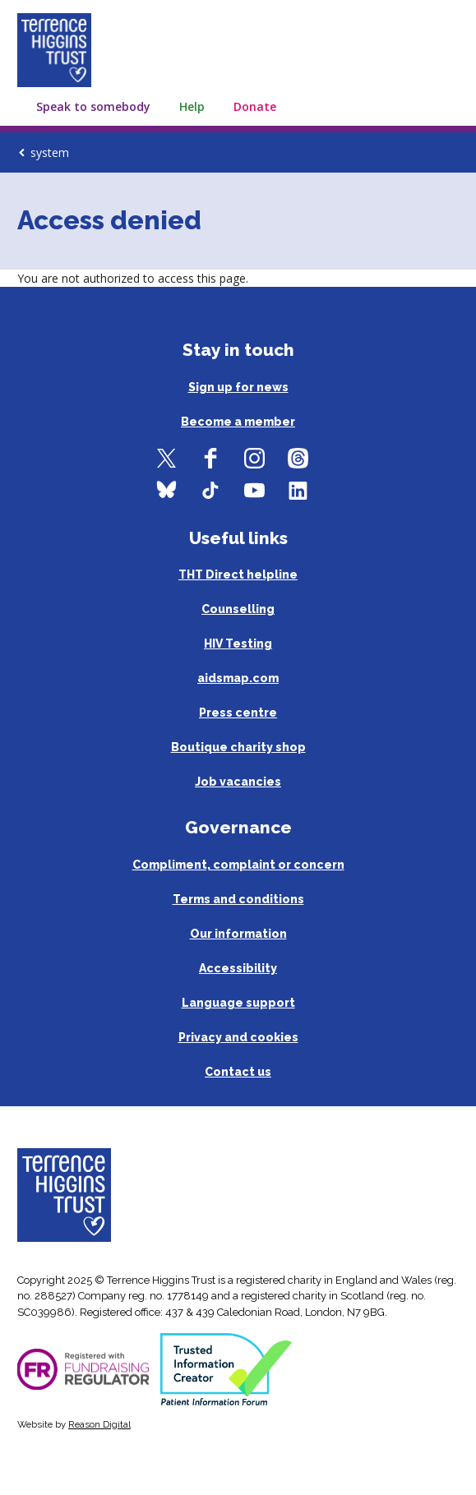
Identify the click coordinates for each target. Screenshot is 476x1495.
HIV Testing (238, 643)
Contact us (238, 1071)
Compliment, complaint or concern (238, 864)
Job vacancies (238, 781)
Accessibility (238, 968)
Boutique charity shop (238, 747)
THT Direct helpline (238, 574)
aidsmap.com (238, 678)
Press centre (238, 712)
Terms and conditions (238, 899)
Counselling (238, 609)
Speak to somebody (93, 106)
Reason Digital (99, 1424)
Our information (238, 933)
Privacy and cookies (238, 1037)
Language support (238, 1002)
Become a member (238, 421)
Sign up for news (238, 387)
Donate (254, 106)
